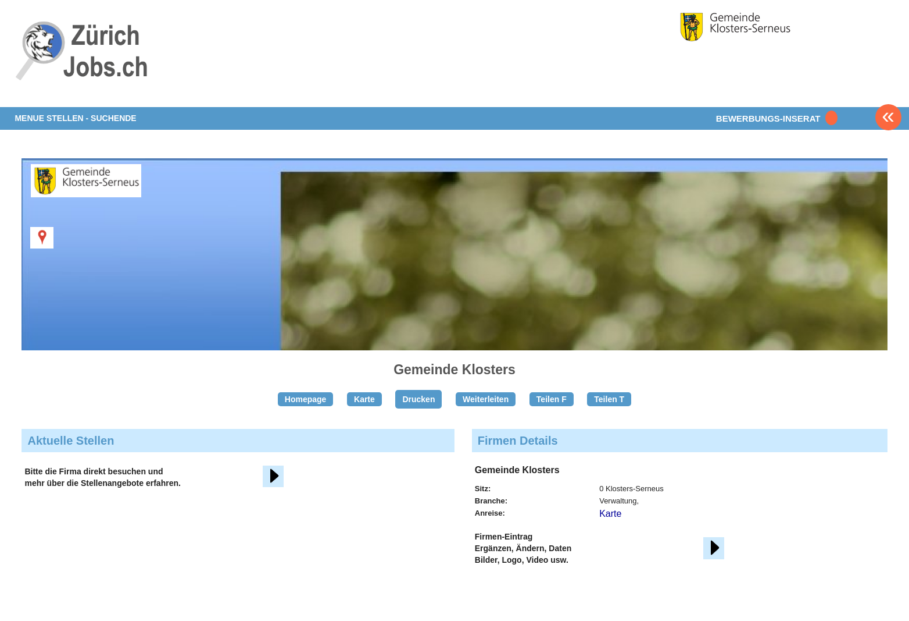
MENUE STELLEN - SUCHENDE (75, 118)
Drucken (418, 399)
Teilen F (551, 399)
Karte (364, 399)
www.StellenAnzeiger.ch (83, 60)
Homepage (306, 399)
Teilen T (609, 399)
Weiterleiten (486, 399)
